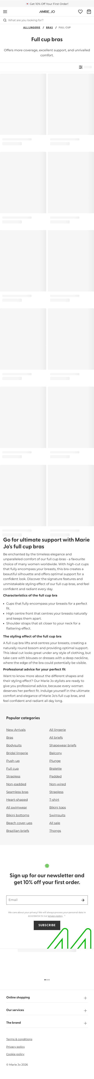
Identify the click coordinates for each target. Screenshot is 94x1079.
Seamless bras (17, 792)
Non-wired (57, 784)
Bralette (55, 769)
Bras (49, 28)
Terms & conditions (19, 1039)
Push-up (13, 761)
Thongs (55, 831)
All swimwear (16, 807)
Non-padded (16, 784)
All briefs (56, 738)
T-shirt (54, 800)
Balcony (55, 753)
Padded (55, 776)
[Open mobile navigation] (5, 11)
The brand (47, 1023)
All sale (54, 823)
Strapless (13, 776)
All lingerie (31, 28)
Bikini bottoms (17, 815)
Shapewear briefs (62, 745)
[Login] (80, 11)
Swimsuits (57, 815)
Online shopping (47, 998)
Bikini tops (57, 807)
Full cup (12, 769)
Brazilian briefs (17, 831)
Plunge (55, 761)
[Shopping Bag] (89, 11)
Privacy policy (15, 1047)
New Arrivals (16, 730)
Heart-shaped (17, 800)
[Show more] (65, 916)
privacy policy (55, 916)
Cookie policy (15, 1054)
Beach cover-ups (19, 823)
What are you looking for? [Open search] (23, 20)
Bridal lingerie (17, 753)
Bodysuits (13, 745)
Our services (47, 1010)
